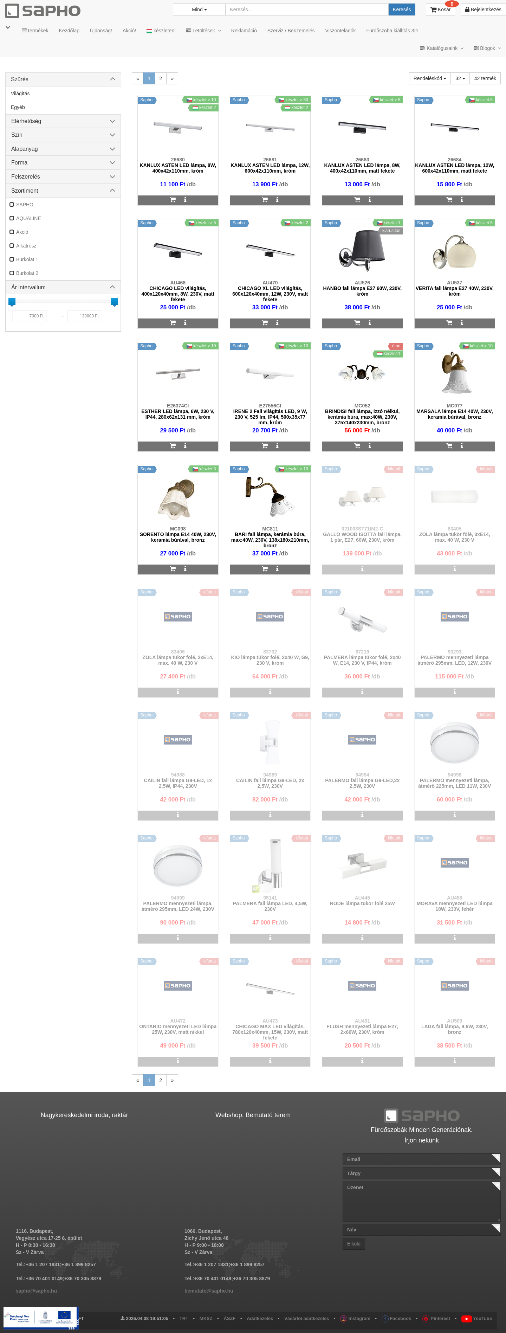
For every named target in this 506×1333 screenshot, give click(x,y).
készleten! (161, 31)
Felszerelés (25, 177)
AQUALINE (28, 218)
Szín (16, 135)
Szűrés (19, 79)
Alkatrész (26, 246)
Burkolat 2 (27, 273)
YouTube (476, 1318)
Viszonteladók (340, 30)
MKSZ (206, 1318)
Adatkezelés (260, 1318)
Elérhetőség (26, 121)
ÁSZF (229, 1318)
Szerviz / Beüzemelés (291, 30)
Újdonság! (101, 30)
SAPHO (24, 204)
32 (460, 78)
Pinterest (436, 1318)
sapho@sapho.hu (36, 1291)
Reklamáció (244, 30)
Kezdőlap (69, 30)
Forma (19, 163)
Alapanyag (24, 149)
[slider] (11, 301)
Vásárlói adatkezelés (306, 1318)
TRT (184, 1318)
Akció (22, 232)
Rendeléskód (430, 78)
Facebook (396, 1318)
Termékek (35, 30)
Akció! (129, 30)
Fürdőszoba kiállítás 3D (391, 30)
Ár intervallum (28, 287)
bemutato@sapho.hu (208, 1291)
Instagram (355, 1318)
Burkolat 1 (27, 259)
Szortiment (24, 191)
